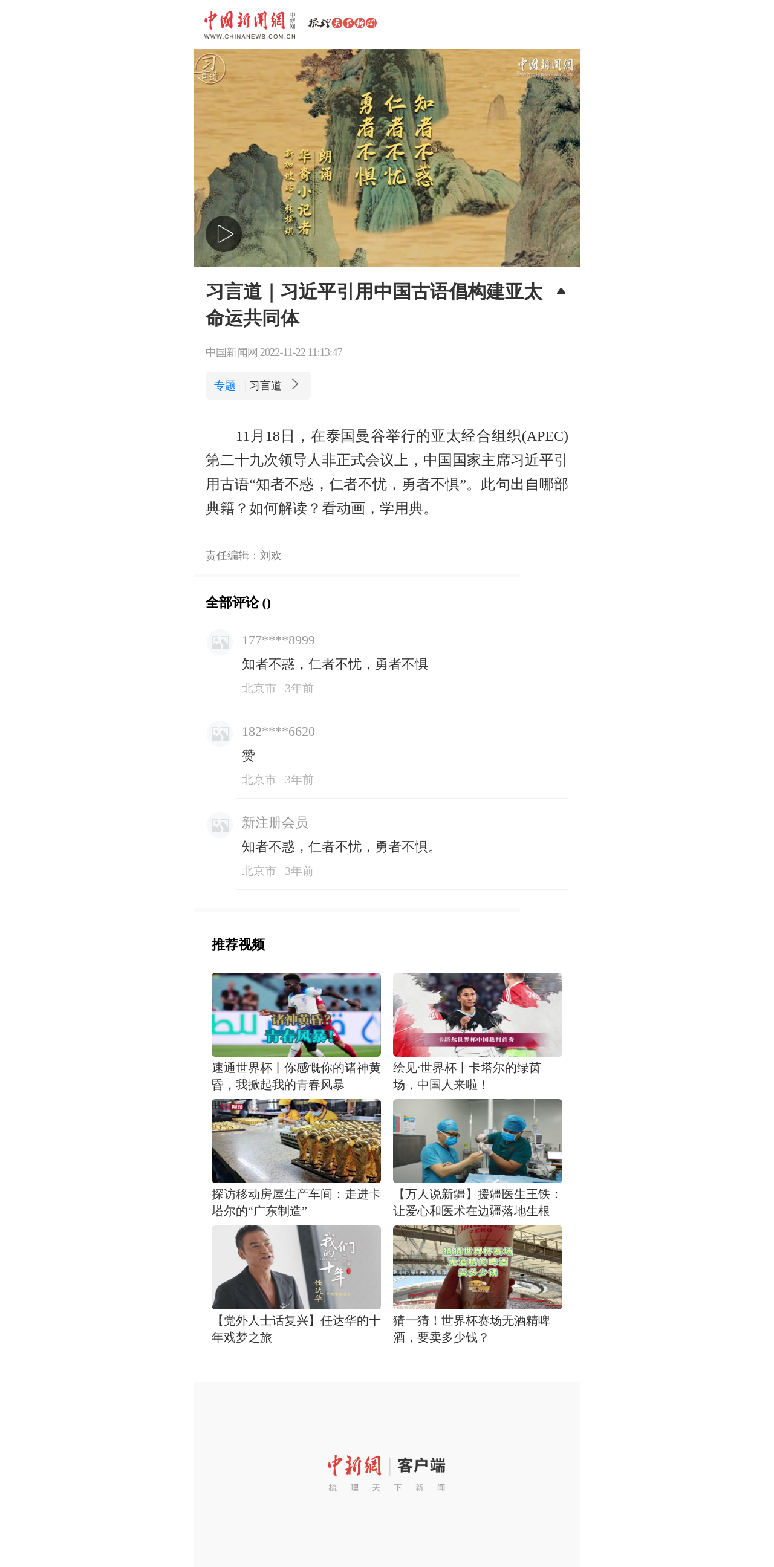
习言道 (275, 386)
